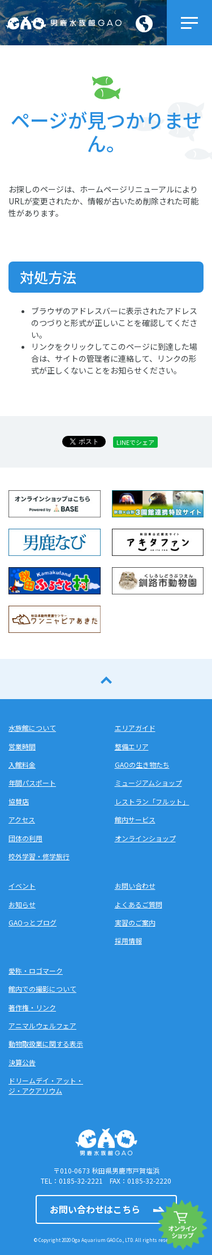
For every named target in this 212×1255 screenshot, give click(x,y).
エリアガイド (135, 728)
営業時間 (22, 746)
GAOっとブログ (32, 922)
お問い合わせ (135, 885)
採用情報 (128, 940)
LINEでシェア (135, 442)
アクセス (21, 819)
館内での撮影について (42, 988)
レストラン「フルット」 (152, 801)
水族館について (32, 728)
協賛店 (18, 801)
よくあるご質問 (138, 904)
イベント (22, 885)
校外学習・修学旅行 (39, 856)
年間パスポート (32, 782)
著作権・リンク (32, 1007)
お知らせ (22, 904)
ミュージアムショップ (148, 782)
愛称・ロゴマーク (35, 970)
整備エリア (132, 746)
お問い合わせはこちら (95, 1209)
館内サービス (135, 819)
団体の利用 (25, 838)
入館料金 (22, 764)
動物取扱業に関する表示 (45, 1043)
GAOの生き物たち (142, 764)
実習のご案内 (135, 922)
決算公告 (22, 1062)
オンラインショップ (145, 838)
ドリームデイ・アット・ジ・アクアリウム (45, 1085)
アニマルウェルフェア (42, 1025)
